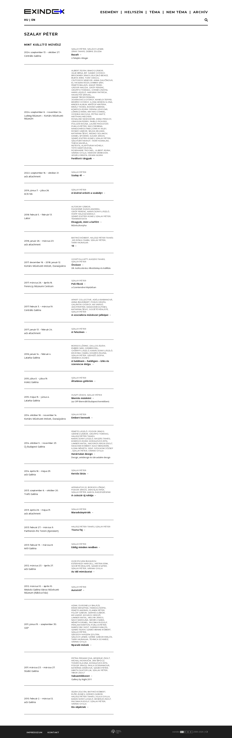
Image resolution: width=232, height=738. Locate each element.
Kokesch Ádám (79, 109)
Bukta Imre (77, 78)
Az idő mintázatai (83, 571)
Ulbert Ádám (102, 150)
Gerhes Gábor (79, 434)
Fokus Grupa (98, 302)
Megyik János (95, 617)
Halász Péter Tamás (101, 237)
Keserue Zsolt (101, 658)
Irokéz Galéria (31, 382)
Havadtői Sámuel (81, 94)
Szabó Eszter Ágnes (83, 138)
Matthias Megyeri (81, 116)
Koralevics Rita (98, 441)
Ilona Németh (79, 448)
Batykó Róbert (80, 237)
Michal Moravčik (81, 660)
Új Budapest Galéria (34, 446)
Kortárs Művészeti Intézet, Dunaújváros (45, 265)
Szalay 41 (78, 175)
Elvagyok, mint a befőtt (86, 221)
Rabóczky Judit (80, 627)
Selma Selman (96, 131)
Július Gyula (102, 696)
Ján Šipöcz (98, 660)
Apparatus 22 (79, 487)
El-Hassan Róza (80, 82)
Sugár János (97, 136)
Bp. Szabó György (94, 73)
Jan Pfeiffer (78, 307)
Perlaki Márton (80, 625)
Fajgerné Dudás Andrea (85, 209)
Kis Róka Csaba (81, 240)
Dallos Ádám (97, 345)
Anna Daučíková (103, 80)
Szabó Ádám (78, 629)
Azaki (74, 605)
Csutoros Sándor (82, 80)
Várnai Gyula (79, 153)
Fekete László (79, 431)
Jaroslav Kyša (96, 489)
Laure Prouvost (98, 124)
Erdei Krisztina (80, 608)
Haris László (78, 92)
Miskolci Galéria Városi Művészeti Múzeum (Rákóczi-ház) (41, 591)
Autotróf (78, 590)
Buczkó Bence (99, 75)
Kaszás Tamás (97, 259)
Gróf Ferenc (96, 87)
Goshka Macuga (80, 114)
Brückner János (80, 75)
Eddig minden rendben (85, 547)
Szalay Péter (78, 49)
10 (74, 245)
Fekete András (79, 610)
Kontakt (53, 732)
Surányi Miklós (98, 627)
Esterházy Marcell (82, 563)
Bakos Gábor (95, 70)
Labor (27, 218)
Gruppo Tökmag (81, 90)
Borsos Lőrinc (80, 345)
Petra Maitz (98, 114)
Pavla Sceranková (99, 665)
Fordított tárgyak (83, 158)
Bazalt (76, 54)
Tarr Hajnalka (100, 140)
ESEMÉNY (109, 12)
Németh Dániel (79, 622)
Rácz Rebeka (95, 126)
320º (26, 627)
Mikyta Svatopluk (81, 670)
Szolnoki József (103, 448)
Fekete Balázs (79, 85)
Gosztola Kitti (79, 259)
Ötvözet (77, 264)
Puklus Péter (79, 126)
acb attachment (32, 176)
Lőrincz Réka (79, 111)
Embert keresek (82, 417)
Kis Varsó (97, 304)
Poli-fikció (78, 283)
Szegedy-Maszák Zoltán (85, 634)
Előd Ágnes (78, 694)
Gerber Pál (91, 348)
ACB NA (28, 193)
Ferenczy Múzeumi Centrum (38, 286)
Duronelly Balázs (89, 605)
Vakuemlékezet (82, 675)
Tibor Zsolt (78, 672)
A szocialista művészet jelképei (91, 314)
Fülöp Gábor (79, 612)
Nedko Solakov (98, 133)
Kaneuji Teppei (103, 99)
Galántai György (81, 304)
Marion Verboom (98, 153)
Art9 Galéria (30, 548)
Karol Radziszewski (99, 492)
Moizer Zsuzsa (98, 353)
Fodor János (96, 431)
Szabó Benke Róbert (99, 629)
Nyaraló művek (81, 644)
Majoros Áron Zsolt (100, 443)
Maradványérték (82, 512)
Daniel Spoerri (80, 136)
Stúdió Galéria (31, 671)
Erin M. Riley (99, 128)
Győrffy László (80, 350)
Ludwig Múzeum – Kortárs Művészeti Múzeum (43, 117)
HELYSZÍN (133, 12)
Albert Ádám (79, 70)
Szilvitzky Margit (81, 140)
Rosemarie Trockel (82, 150)
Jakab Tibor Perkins (83, 97)
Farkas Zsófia (98, 608)
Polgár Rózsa (79, 124)
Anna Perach (103, 119)
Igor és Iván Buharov (83, 561)
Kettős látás (80, 473)
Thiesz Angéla (79, 143)
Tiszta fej (78, 529)
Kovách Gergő (91, 615)
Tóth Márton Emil (81, 148)
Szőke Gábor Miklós (100, 637)
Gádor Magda (79, 87)
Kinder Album (79, 104)
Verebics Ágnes (80, 358)
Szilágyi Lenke (95, 49)
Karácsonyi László (98, 211)
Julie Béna (77, 73)
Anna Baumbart (80, 302)
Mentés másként (82, 398)
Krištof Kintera (97, 104)
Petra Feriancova (81, 658)
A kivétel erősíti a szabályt (88, 192)
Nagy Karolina (79, 620)
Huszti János (78, 395)
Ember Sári (97, 82)
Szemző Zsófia (95, 355)
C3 (206, 731)
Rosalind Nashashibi (83, 119)
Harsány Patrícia (97, 92)
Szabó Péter (101, 668)
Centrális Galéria (32, 55)
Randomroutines (81, 128)
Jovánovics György (82, 99)
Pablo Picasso (98, 121)
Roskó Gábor (79, 131)
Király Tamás (78, 107)
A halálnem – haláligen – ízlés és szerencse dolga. (90, 362)
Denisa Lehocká (98, 109)
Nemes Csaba (96, 620)
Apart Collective (81, 299)
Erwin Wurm (95, 155)
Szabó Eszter (99, 566)
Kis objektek (80, 706)
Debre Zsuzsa (94, 51)
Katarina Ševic (79, 133)
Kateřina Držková (82, 668)
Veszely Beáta (79, 155)
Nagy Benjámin (100, 446)
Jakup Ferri (95, 85)
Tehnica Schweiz (98, 639)
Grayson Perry (80, 121)
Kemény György (80, 102)
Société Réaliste (98, 309)
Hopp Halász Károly (83, 214)
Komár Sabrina (96, 107)
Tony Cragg (92, 78)
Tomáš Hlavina (79, 663)
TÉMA (154, 12)
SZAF (90, 448)
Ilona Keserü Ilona (101, 102)
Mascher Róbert (81, 446)
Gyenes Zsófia (100, 90)
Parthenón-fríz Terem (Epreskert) (41, 530)
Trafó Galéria (31, 494)
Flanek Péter (97, 610)
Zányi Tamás (78, 51)
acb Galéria (30, 474)
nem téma (176, 12)
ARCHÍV (200, 12)
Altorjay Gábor (80, 206)
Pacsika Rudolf (98, 622)
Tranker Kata (79, 218)
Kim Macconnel (96, 111)
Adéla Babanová (102, 299)
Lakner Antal (79, 443)
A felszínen (79, 332)
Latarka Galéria (32, 357)
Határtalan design (83, 453)
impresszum (34, 732)
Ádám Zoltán (79, 691)
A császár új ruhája (83, 495)
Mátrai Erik (101, 563)
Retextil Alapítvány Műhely (87, 145)
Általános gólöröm (83, 381)
